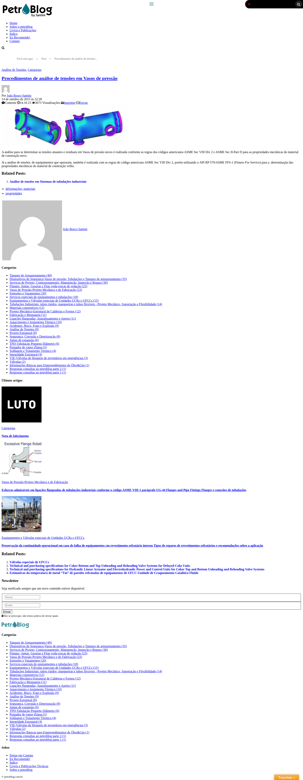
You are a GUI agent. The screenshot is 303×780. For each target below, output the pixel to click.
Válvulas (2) (18, 361)
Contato (15, 41)
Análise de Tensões (14, 69)
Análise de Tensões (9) (24, 329)
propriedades (14, 193)
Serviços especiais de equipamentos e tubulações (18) (44, 297)
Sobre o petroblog (21, 26)
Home (13, 23)
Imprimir (69, 102)
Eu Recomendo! (20, 37)
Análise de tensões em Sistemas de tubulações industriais (48, 181)
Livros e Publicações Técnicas (29, 766)
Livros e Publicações (23, 30)
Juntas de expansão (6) (24, 340)
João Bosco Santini (19, 95)
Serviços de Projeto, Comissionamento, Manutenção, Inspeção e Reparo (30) (59, 282)
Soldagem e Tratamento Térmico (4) (33, 351)
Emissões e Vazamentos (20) (28, 293)
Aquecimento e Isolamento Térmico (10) (36, 322)
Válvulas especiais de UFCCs (29, 562)
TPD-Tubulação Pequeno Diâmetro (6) (34, 343)
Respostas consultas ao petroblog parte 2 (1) (38, 369)
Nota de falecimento (15, 436)
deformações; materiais (20, 188)
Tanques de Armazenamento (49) (31, 275)
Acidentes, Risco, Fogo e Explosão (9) (34, 325)
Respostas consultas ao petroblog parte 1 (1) (38, 372)
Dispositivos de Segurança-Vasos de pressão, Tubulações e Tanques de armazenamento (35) (68, 279)
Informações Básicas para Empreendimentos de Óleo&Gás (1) (49, 365)
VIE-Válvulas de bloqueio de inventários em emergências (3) (49, 358)
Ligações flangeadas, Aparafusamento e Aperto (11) (43, 318)
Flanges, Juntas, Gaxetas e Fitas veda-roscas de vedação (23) (48, 286)
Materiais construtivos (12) (27, 307)
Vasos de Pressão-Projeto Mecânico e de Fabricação (35, 482)
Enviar (83, 102)
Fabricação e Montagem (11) (28, 315)
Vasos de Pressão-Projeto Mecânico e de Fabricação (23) (46, 289)
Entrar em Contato (21, 755)
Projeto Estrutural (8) (23, 333)
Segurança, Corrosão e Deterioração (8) (35, 336)
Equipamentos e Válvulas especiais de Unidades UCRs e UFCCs (43, 537)
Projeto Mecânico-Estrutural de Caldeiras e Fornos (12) (45, 311)
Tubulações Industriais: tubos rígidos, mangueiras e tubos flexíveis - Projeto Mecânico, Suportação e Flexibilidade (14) (86, 304)
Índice (14, 34)
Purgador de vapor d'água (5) (28, 347)
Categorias (34, 69)
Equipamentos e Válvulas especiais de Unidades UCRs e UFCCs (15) (54, 300)
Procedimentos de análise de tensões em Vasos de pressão (59, 78)
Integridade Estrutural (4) (26, 354)
